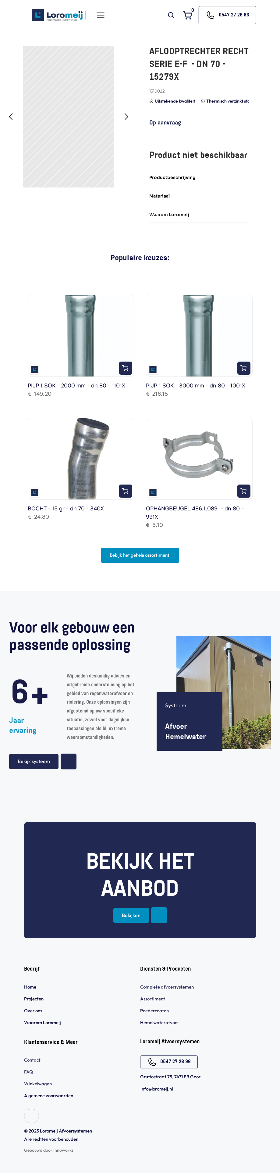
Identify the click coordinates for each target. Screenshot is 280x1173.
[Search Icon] (171, 15)
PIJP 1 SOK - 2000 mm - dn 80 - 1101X (76, 385)
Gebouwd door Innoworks (48, 1150)
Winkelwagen (38, 1084)
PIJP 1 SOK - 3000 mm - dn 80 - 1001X (195, 385)
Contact (32, 1060)
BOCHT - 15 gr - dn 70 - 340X (66, 508)
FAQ (28, 1072)
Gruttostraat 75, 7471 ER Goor (170, 1077)
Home (30, 987)
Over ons (33, 1011)
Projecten (34, 999)
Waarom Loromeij (42, 1022)
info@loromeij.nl (156, 1089)
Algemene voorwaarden (49, 1095)
